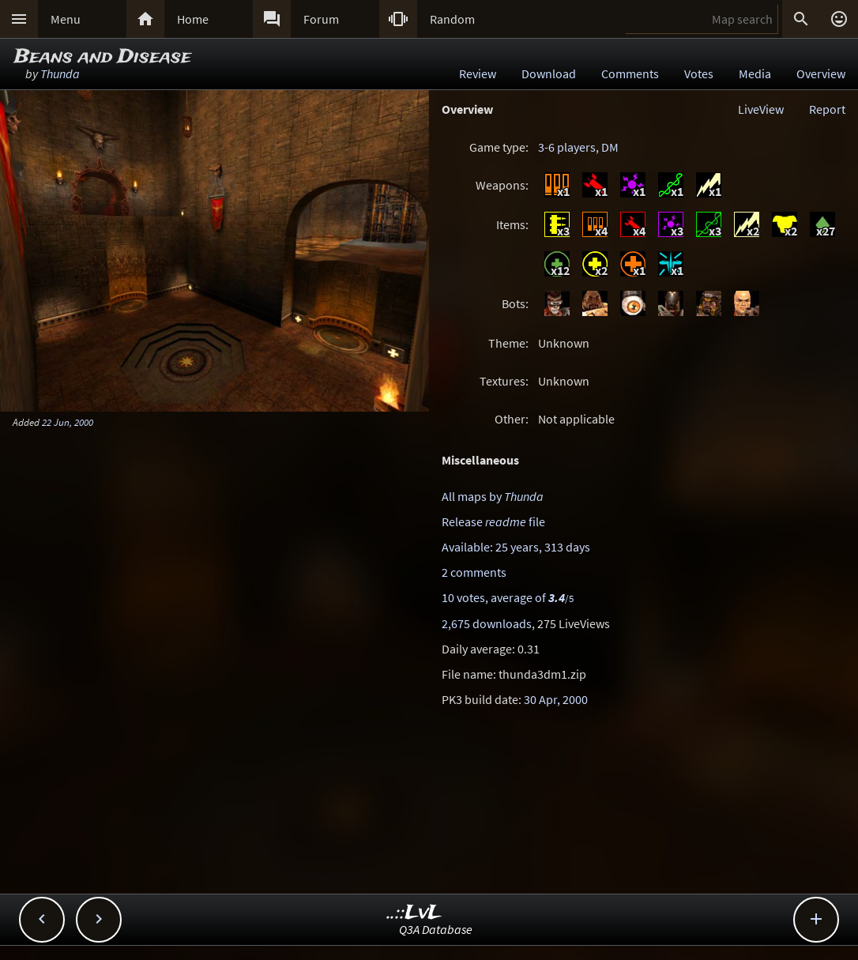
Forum (321, 19)
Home (193, 19)
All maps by (493, 496)
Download (548, 73)
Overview (820, 73)
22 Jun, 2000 (67, 422)
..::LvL (414, 913)
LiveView (761, 109)
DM (610, 147)
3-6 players (567, 147)
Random (452, 19)
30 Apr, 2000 (556, 699)
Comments (630, 73)
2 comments (474, 572)
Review (477, 73)
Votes (698, 73)
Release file (493, 521)
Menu (66, 19)
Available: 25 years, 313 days (516, 547)
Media (755, 73)
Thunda (60, 73)
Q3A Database (435, 929)
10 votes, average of (508, 597)
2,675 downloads (487, 623)
